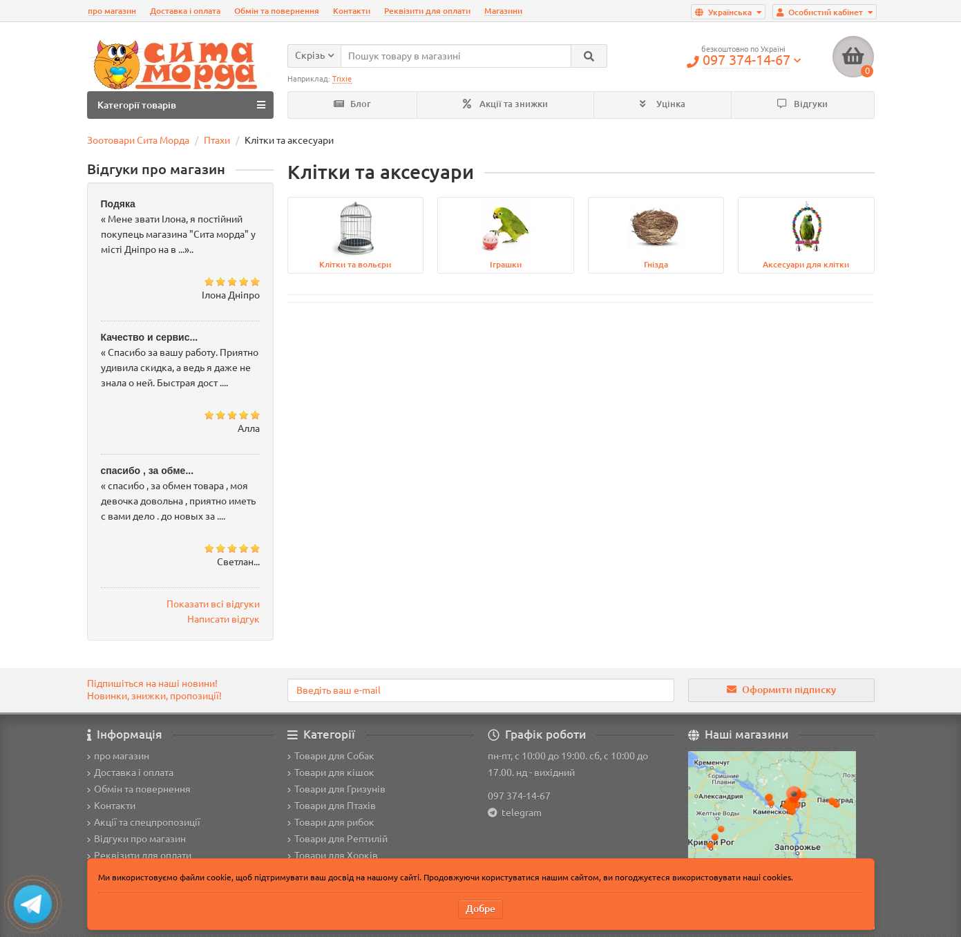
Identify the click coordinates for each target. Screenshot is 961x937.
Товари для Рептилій (337, 838)
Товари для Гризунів (336, 789)
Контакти (351, 10)
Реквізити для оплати (427, 10)
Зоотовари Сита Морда (138, 140)
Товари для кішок (330, 772)
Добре (480, 908)
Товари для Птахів (331, 805)
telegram (519, 812)
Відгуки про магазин (136, 838)
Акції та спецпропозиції (143, 822)
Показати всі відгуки (213, 603)
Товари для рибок (330, 822)
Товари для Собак (330, 755)
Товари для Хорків (332, 855)
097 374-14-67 (519, 796)
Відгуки (802, 104)
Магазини (503, 10)
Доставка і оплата (185, 10)
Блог (352, 104)
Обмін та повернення (276, 10)
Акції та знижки (505, 104)
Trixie (342, 79)
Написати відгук (223, 619)
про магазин (112, 10)
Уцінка (662, 104)
